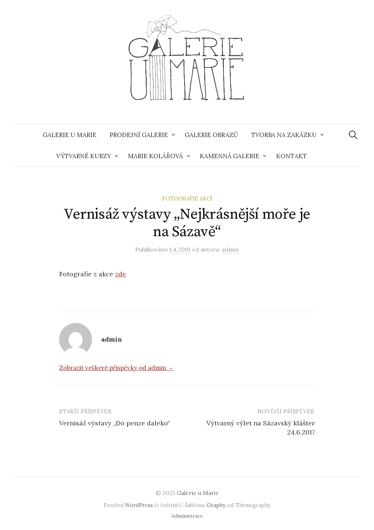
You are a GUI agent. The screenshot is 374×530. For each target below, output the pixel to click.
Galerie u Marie (69, 135)
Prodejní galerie (139, 135)
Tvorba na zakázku (284, 135)
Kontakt (291, 156)
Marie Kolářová (155, 156)
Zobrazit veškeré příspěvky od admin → (116, 368)
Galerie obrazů (211, 135)
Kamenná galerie (229, 156)
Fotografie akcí (187, 198)
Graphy (216, 505)
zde (120, 274)
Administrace (187, 516)
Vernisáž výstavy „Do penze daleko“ (114, 423)
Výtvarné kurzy (83, 156)
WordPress (139, 505)
